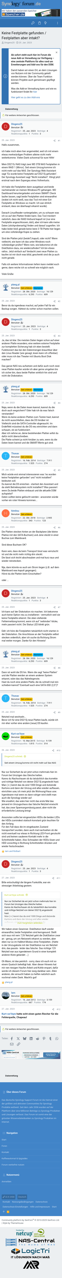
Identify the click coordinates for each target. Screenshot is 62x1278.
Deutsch (22, 1197)
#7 (59, 607)
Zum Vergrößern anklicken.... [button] (31, 923)
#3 (59, 336)
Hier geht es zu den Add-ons (25, 97)
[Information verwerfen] (56, 53)
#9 (59, 712)
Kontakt (5, 1152)
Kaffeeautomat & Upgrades (14, 1158)
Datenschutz (41, 1202)
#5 (59, 470)
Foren (4, 1146)
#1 (59, 140)
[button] (5, 23)
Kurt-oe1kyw (9, 1013)
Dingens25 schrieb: (13, 756)
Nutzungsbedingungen (23, 1202)
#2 (59, 301)
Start (4, 1139)
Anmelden (6, 1181)
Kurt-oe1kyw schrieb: (14, 895)
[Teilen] (54, 140)
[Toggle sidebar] (57, 23)
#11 (58, 878)
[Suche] (51, 23)
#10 (58, 750)
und (12, 851)
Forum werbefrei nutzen (13, 1164)
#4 (59, 403)
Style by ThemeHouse (13, 1223)
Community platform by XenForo (31, 1220)
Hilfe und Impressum (40, 1206)
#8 (59, 668)
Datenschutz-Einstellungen (15, 1206)
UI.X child (8, 1197)
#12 (58, 1009)
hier (35, 91)
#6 (59, 527)
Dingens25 (9, 42)
